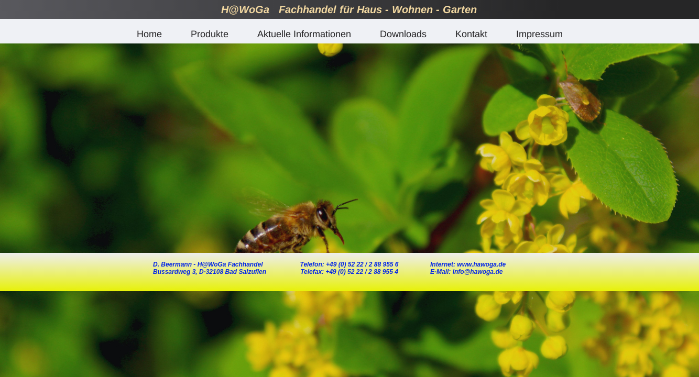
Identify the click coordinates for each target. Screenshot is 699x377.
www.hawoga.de (481, 264)
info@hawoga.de (477, 271)
